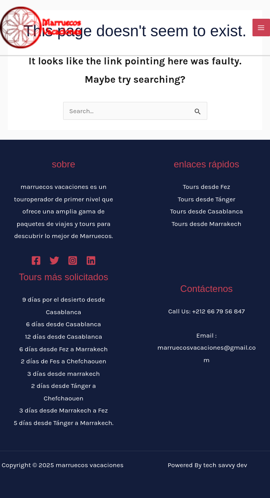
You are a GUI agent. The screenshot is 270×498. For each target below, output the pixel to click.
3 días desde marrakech (63, 373)
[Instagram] (73, 260)
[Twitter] (54, 260)
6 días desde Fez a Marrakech (63, 349)
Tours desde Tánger (206, 199)
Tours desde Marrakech (206, 224)
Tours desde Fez (206, 186)
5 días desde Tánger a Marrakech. (63, 423)
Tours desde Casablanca (206, 211)
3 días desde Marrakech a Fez (63, 410)
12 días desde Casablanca (63, 336)
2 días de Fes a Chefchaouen (63, 361)
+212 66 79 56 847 (218, 311)
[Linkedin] (91, 260)
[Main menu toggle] (261, 28)
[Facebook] (36, 260)
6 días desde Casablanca (63, 324)
